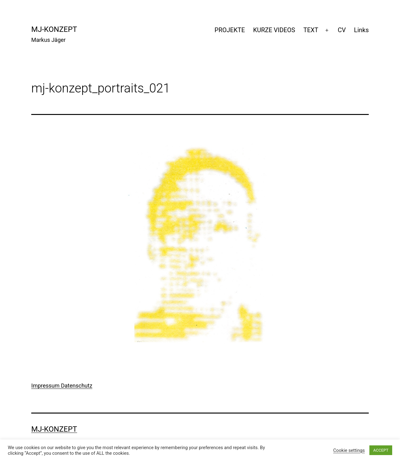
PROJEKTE (230, 30)
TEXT (310, 30)
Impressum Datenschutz (61, 385)
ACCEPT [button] (380, 450)
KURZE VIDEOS (274, 30)
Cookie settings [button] (349, 450)
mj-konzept (54, 29)
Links (361, 30)
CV (342, 30)
